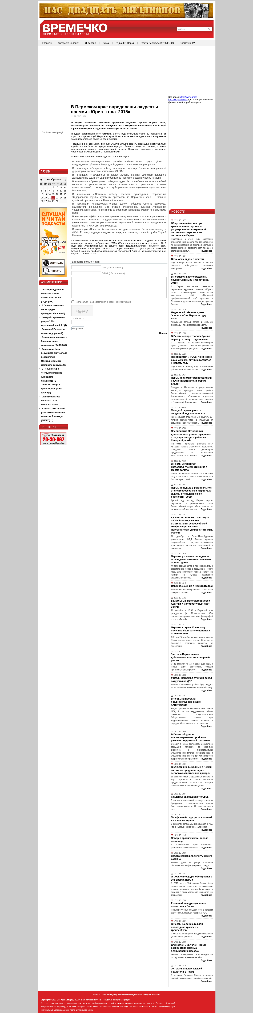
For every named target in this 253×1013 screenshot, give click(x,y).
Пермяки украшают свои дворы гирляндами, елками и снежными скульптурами (191, 559)
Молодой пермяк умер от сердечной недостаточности (188, 412)
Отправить (77, 328)
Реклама (156, 995)
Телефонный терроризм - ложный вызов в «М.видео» (191, 819)
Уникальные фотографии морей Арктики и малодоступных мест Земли (190, 603)
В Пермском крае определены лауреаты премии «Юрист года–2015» (190, 279)
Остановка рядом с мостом (187, 259)
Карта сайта (107, 995)
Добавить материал (142, 995)
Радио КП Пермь (124, 43)
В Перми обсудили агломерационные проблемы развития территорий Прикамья (190, 737)
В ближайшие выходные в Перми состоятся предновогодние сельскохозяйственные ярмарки (191, 770)
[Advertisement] (126, 71)
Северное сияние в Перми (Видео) (192, 586)
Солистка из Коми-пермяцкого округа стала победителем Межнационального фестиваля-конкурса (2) (54, 357)
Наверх (163, 333)
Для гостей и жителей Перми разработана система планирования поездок (188, 947)
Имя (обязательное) (112, 267)
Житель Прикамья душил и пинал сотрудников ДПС (191, 679)
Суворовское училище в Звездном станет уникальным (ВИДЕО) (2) (54, 341)
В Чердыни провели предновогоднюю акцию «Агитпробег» (186, 701)
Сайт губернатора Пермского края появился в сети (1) (51, 401)
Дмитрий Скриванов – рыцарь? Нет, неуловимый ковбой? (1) (54, 321)
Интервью (90, 43)
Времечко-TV (187, 43)
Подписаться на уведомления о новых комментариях (103, 301)
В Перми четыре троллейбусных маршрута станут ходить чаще (191, 338)
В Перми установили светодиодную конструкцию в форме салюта (189, 466)
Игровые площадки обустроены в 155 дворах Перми (191, 878)
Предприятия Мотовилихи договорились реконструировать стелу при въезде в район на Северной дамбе (191, 436)
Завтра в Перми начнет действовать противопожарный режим (190, 657)
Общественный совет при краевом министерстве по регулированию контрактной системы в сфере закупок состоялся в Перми (188, 229)
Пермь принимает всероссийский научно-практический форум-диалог (191, 380)
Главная (47, 43)
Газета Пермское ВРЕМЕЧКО (157, 43)
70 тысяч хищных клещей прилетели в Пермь (186, 970)
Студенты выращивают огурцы (190, 796)
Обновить (79, 318)
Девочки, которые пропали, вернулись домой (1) (51, 388)
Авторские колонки (68, 43)
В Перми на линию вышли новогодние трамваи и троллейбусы (187, 927)
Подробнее (206, 251)
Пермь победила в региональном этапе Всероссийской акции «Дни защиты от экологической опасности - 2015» (191, 492)
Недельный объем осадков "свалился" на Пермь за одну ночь (189, 315)
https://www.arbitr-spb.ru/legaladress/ (183, 98)
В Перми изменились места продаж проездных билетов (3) (53, 309)
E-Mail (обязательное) (113, 273)
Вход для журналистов (123, 995)
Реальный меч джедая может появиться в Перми (188, 905)
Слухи (105, 43)
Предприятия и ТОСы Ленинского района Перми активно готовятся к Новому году (191, 359)
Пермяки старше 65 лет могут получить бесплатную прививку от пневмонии (190, 630)
